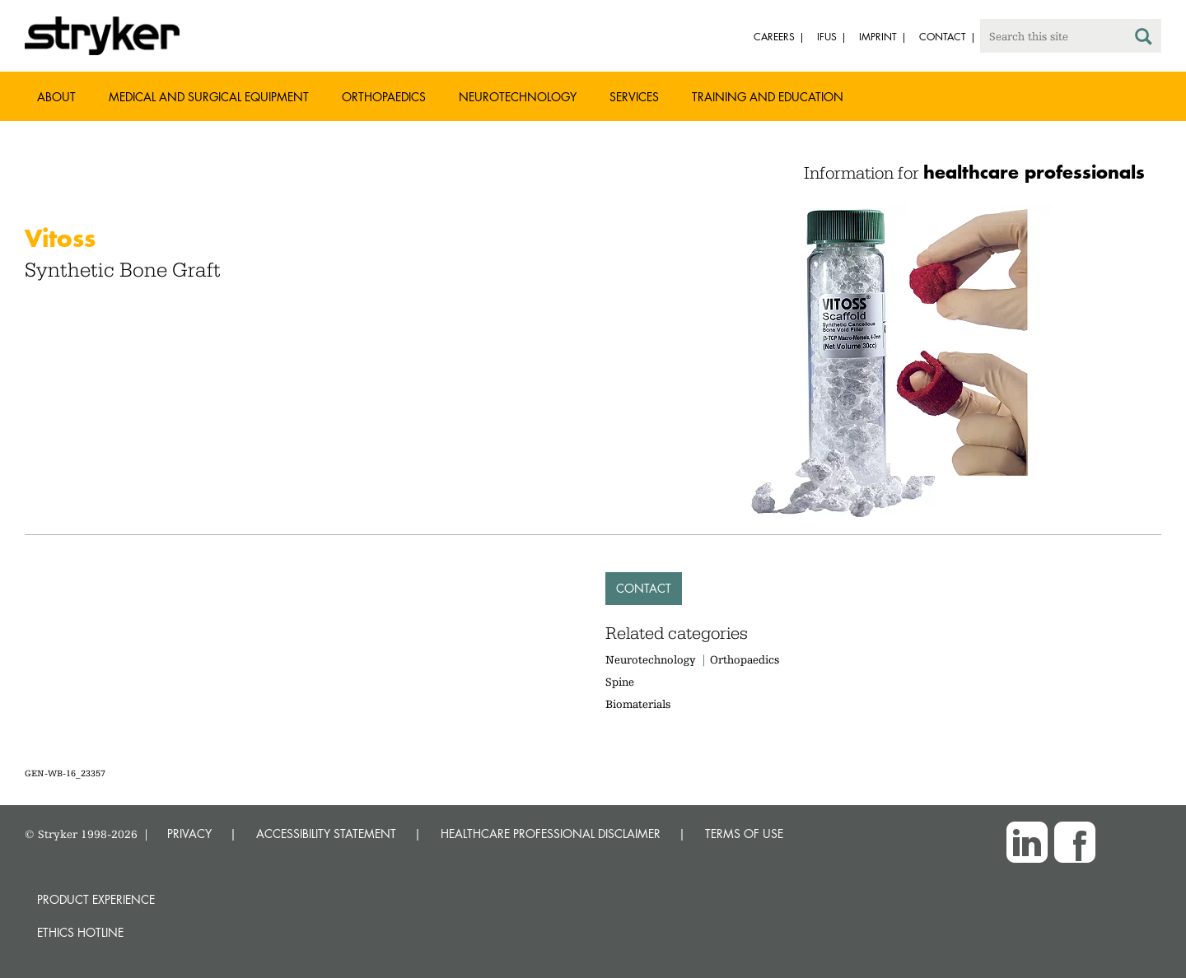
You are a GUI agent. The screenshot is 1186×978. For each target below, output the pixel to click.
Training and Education (767, 97)
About (56, 97)
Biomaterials (637, 703)
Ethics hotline (80, 932)
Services (634, 97)
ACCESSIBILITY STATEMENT (326, 833)
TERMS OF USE (744, 833)
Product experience (96, 899)
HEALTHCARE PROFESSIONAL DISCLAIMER (551, 833)
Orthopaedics (384, 97)
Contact (643, 588)
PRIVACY (189, 833)
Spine (619, 681)
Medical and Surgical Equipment (209, 97)
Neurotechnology (518, 97)
